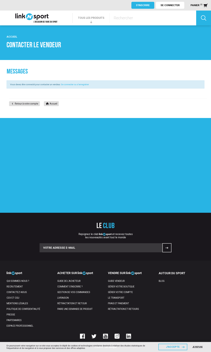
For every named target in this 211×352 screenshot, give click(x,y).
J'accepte (173, 346)
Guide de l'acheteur (69, 281)
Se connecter (170, 5)
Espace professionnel (20, 325)
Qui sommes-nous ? (18, 281)
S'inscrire (143, 5)
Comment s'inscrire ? (70, 286)
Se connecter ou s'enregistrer (75, 84)
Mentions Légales (17, 303)
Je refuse (197, 347)
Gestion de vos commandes (73, 292)
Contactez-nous (17, 292)
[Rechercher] (153, 18)
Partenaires (14, 320)
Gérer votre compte (120, 292)
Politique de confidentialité (23, 309)
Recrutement (15, 286)
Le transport (116, 297)
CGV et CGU (13, 297)
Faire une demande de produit (75, 309)
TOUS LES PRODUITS (91, 17)
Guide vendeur (116, 281)
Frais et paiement (118, 303)
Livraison (63, 297)
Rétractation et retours (123, 309)
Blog (162, 281)
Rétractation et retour (72, 303)
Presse (11, 314)
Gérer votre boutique (121, 286)
